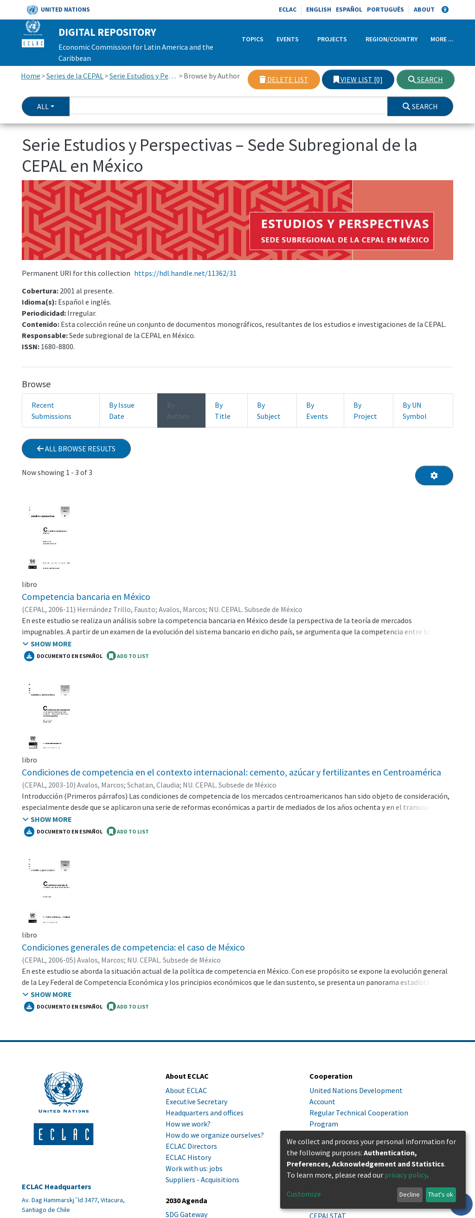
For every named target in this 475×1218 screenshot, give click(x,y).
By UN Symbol (415, 410)
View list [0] (358, 79)
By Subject (269, 410)
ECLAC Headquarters (56, 1186)
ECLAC (287, 9)
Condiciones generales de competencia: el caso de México (133, 947)
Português (385, 9)
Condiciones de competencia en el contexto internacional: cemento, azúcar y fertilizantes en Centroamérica (231, 772)
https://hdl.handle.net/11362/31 (185, 273)
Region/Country (391, 39)
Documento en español (63, 656)
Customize (304, 1193)
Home (30, 75)
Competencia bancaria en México (86, 596)
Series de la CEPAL (74, 75)
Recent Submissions (51, 410)
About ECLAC (186, 1090)
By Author (178, 410)
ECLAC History (188, 1157)
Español (349, 9)
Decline (409, 1194)
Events (287, 39)
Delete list (283, 79)
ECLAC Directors (191, 1146)
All (43, 106)
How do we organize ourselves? (215, 1135)
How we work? (188, 1123)
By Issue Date (122, 410)
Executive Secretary (196, 1101)
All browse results (76, 448)
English (318, 9)
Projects (332, 39)
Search (425, 79)
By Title (223, 410)
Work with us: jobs (194, 1168)
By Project (365, 410)
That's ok (440, 1194)
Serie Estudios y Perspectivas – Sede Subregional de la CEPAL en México (143, 75)
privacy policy (406, 1174)
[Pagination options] (434, 475)
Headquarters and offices (205, 1112)
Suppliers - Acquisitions (202, 1179)
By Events (317, 410)
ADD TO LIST (128, 655)
